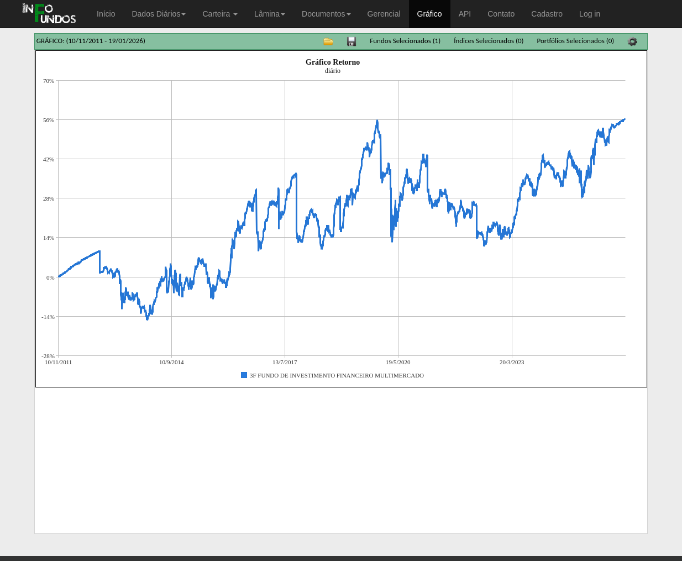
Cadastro (547, 13)
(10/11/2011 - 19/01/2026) (105, 40)
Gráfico (429, 13)
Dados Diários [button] (159, 13)
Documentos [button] (326, 13)
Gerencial (384, 13)
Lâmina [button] (269, 13)
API (465, 13)
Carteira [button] (220, 13)
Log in (589, 13)
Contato (501, 13)
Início (106, 13)
